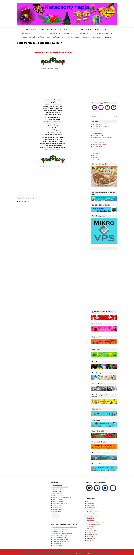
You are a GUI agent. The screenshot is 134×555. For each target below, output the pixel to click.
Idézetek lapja (90, 518)
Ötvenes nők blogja (92, 530)
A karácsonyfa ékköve (58, 543)
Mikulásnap (85, 37)
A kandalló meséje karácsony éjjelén (62, 533)
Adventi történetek (102, 29)
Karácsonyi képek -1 (69, 33)
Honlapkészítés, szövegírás (94, 524)
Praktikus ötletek (91, 540)
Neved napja (90, 509)
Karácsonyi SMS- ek (27, 33)
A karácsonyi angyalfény (59, 531)
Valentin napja (90, 503)
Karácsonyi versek (32, 29)
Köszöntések (90, 520)
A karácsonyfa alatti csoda (59, 537)
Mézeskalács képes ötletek (104, 33)
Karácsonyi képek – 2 (85, 33)
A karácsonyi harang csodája (60, 539)
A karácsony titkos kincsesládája (61, 541)
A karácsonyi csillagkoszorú (60, 529)
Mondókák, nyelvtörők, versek (94, 512)
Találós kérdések (91, 514)
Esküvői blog (90, 536)
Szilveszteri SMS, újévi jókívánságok (48, 33)
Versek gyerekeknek (92, 516)
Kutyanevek (90, 526)
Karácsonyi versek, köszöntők (51, 29)
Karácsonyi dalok (44, 37)
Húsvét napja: (90, 505)
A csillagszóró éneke (58, 545)
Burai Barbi (79, 554)
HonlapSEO (87, 554)
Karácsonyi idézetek (70, 29)
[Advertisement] (53, 84)
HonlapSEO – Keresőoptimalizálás (95, 522)
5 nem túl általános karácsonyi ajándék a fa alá (65, 527)
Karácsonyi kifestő (28, 37)
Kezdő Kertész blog (92, 534)
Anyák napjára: (91, 507)
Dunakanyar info (91, 532)
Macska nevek (90, 528)
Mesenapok (108, 37)
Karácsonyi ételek (59, 37)
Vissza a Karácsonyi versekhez (25, 198)
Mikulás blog (97, 37)
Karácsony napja (23, 47)
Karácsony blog (73, 37)
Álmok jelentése (91, 538)
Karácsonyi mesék (86, 29)
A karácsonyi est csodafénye (60, 535)
